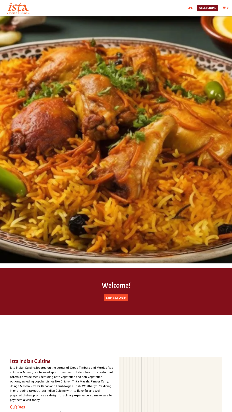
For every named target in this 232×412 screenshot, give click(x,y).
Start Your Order (116, 298)
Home (189, 8)
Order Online (207, 8)
